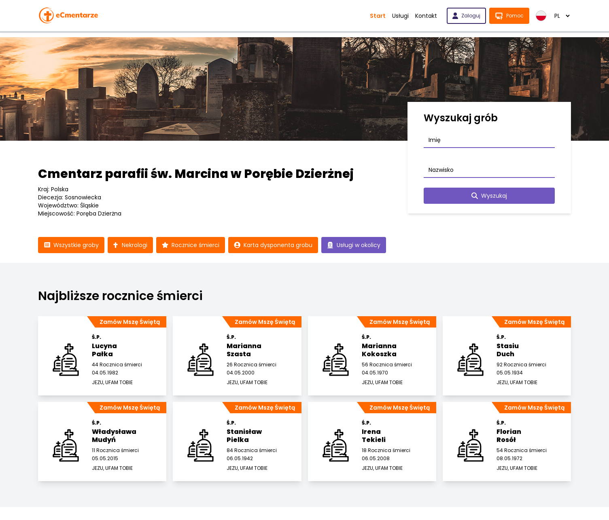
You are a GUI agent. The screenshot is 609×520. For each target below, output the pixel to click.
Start (378, 16)
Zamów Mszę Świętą (130, 322)
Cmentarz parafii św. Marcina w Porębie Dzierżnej (196, 173)
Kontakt (426, 16)
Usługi (400, 16)
